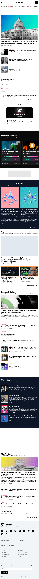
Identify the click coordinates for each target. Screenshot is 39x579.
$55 (16, 159)
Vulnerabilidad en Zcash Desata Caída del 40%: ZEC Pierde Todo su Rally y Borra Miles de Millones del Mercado (18, 474)
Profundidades (5, 540)
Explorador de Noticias (7, 545)
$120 (6, 159)
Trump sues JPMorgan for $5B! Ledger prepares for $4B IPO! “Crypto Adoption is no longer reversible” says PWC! (19, 260)
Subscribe (4, 572)
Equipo (3, 550)
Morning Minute (14, 395)
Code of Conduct (6, 554)
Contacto (4, 556)
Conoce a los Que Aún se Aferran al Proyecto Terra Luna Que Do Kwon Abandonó (18, 311)
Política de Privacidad (22, 554)
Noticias (22, 538)
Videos (21, 543)
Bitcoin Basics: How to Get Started (20, 416)
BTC (2, 6)
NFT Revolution (14, 406)
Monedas (3, 543)
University (22, 540)
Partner (3, 538)
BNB (22, 6)
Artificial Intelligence (15, 386)
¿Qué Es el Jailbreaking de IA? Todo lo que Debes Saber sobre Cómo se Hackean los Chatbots (29, 212)
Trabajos (4, 558)
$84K (27, 159)
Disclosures (20, 550)
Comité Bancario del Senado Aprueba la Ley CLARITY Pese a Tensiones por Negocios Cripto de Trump (19, 42)
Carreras (19, 556)
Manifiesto (4, 552)
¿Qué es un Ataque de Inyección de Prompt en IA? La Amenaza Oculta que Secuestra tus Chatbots (9, 212)
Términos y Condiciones (23, 552)
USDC (31, 6)
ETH (12, 6)
